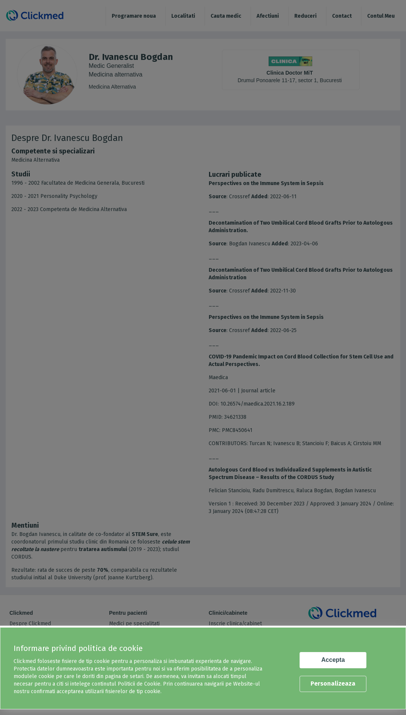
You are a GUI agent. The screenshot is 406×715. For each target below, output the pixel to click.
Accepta (333, 660)
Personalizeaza (333, 683)
